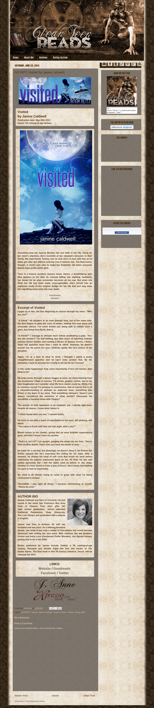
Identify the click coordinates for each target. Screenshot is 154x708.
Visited (71, 612)
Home (15, 57)
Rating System (60, 57)
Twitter (64, 573)
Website (45, 568)
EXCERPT (25, 612)
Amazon (55, 298)
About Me (29, 57)
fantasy (34, 612)
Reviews (43, 57)
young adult (80, 612)
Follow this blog (122, 234)
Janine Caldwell (45, 612)
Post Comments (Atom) (35, 701)
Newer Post (21, 695)
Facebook (48, 573)
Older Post (89, 695)
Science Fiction (60, 612)
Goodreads (55, 295)
